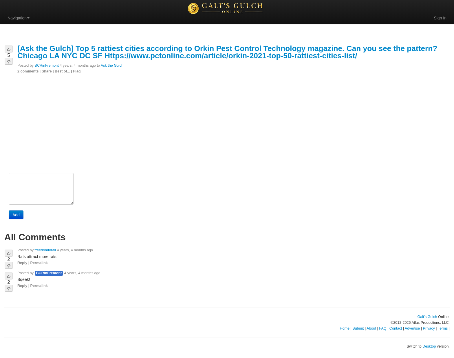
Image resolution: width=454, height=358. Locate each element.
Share (47, 71)
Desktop (429, 346)
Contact (395, 328)
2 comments (28, 71)
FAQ (382, 328)
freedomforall (45, 250)
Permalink (39, 263)
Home (344, 328)
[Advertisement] (227, 127)
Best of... (62, 71)
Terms (443, 328)
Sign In (440, 18)
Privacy (429, 328)
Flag (77, 71)
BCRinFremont (47, 65)
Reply (22, 263)
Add (16, 214)
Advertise (412, 328)
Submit (358, 328)
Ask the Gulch (112, 65)
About (371, 328)
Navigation (19, 18)
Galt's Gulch (427, 317)
